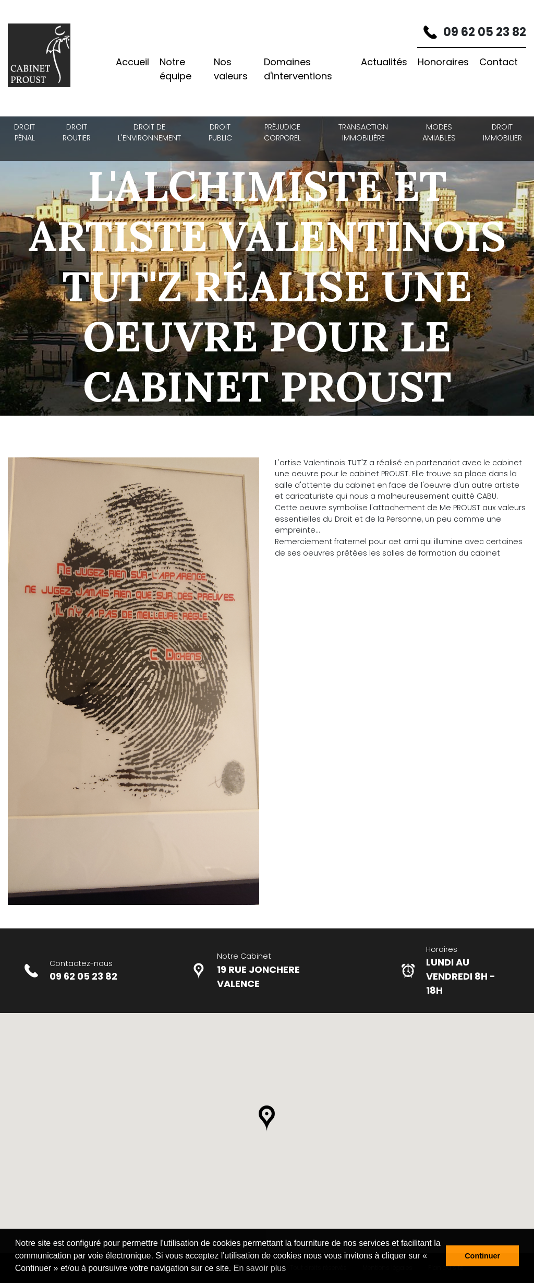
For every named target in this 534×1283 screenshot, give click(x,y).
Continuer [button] (482, 1256)
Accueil (132, 61)
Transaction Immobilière (363, 133)
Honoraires (443, 61)
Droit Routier (77, 133)
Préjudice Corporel (282, 133)
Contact (498, 61)
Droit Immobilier (502, 133)
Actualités (384, 61)
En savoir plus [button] (260, 1268)
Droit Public (220, 133)
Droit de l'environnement (149, 133)
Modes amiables (439, 133)
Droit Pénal (24, 133)
